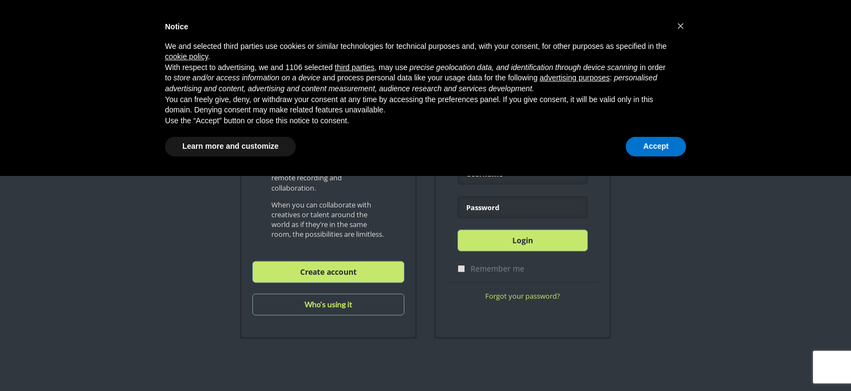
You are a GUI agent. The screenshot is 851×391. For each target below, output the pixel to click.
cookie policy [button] (186, 56)
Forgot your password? (522, 296)
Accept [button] (656, 146)
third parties (354, 67)
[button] (680, 26)
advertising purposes (574, 77)
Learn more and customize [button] (230, 146)
